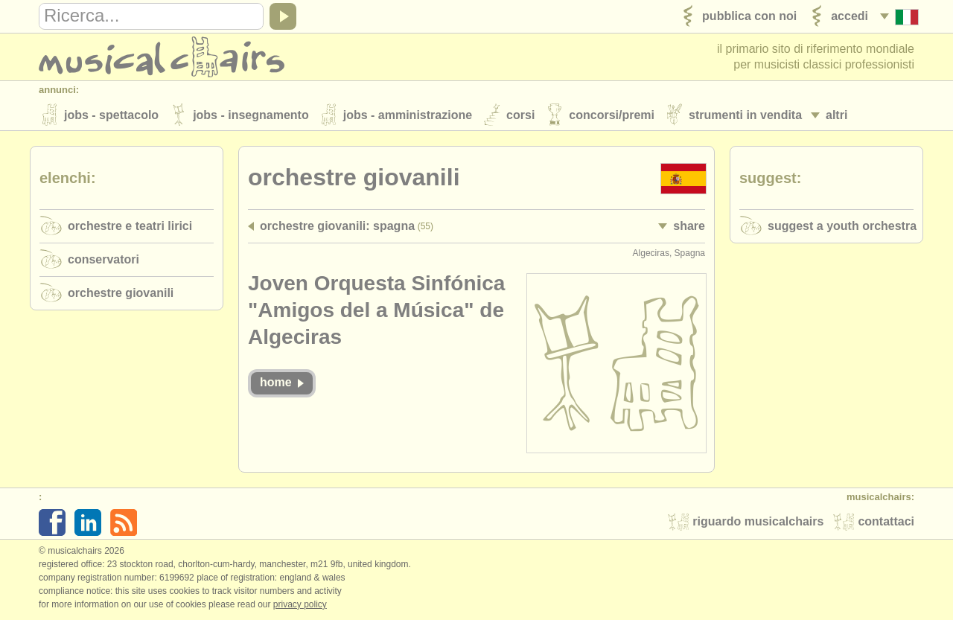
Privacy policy (300, 604)
